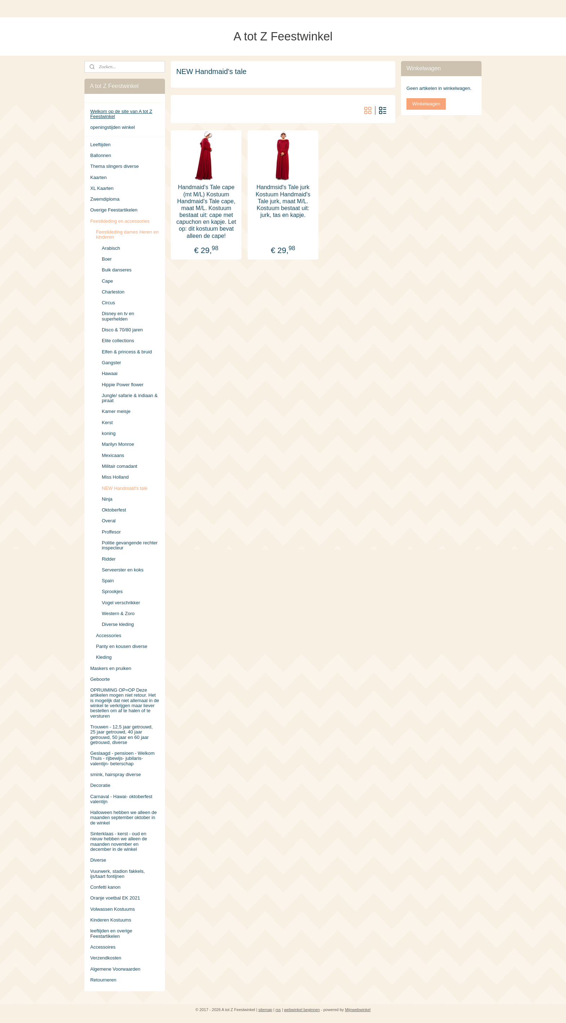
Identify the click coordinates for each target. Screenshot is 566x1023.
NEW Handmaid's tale (125, 488)
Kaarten (98, 177)
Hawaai (109, 373)
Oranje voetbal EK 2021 (115, 898)
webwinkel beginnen (302, 1009)
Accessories (108, 635)
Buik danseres (116, 270)
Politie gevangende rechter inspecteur (130, 545)
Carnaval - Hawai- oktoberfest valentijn (121, 799)
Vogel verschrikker (121, 602)
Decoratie (100, 785)
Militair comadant (119, 466)
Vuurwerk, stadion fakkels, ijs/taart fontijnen (117, 874)
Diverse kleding (118, 624)
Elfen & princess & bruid (127, 351)
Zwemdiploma (104, 199)
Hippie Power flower (123, 384)
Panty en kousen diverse (121, 646)
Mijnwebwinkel (358, 1009)
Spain (108, 580)
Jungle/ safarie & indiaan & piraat (130, 398)
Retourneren (103, 980)
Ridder (109, 559)
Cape (107, 281)
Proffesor (111, 532)
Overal (109, 520)
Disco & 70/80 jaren (122, 329)
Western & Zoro (118, 613)
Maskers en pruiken (110, 668)
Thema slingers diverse (114, 166)
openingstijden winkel (112, 127)
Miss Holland (115, 477)
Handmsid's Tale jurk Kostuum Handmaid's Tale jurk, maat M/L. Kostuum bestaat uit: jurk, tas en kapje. (283, 201)
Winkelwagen (426, 103)
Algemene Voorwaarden (115, 969)
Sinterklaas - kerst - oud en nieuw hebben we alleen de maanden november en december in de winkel (118, 841)
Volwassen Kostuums (112, 909)
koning (109, 433)
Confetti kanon (105, 887)
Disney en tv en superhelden (118, 316)
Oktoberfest (114, 510)
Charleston (113, 292)
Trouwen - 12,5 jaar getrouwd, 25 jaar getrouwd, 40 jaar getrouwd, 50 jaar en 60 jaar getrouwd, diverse (121, 734)
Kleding (104, 657)
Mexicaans (113, 455)
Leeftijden (100, 144)
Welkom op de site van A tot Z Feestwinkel (121, 114)
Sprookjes (112, 591)
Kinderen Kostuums (110, 920)
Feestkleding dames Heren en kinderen (127, 234)
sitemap (265, 1009)
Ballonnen (100, 155)
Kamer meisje (116, 411)
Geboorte (100, 679)
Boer (107, 259)
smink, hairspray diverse (115, 774)
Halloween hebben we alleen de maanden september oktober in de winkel (123, 818)
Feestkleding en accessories (119, 221)
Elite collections (118, 340)
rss (278, 1009)
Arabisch (111, 248)
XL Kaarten (102, 188)
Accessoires (103, 947)
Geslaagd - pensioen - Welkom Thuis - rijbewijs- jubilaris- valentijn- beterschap (122, 758)
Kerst (107, 422)
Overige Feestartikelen (114, 210)
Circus (108, 302)
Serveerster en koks (123, 570)
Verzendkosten (105, 958)
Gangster (111, 362)
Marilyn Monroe (118, 444)
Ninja (107, 499)
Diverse (98, 860)
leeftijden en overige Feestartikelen (111, 933)
